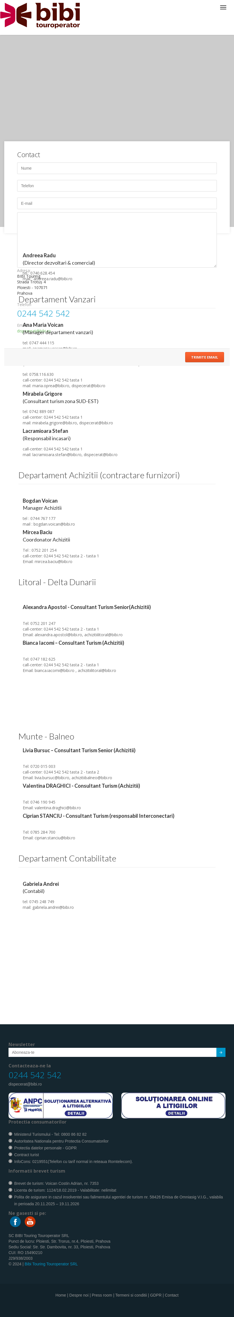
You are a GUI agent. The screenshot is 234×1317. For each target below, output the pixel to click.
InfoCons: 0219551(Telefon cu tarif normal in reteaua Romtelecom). (73, 1161)
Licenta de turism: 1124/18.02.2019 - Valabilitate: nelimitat (65, 1190)
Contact (171, 1295)
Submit (217, 1053)
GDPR (156, 1295)
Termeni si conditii (131, 1295)
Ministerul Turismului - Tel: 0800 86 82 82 (50, 1134)
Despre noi (79, 1295)
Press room (102, 1295)
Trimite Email (204, 357)
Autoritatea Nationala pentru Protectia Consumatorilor (61, 1141)
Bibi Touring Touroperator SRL (51, 1264)
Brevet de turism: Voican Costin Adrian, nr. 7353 (56, 1183)
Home (60, 1295)
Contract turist (26, 1154)
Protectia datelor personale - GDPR (45, 1148)
